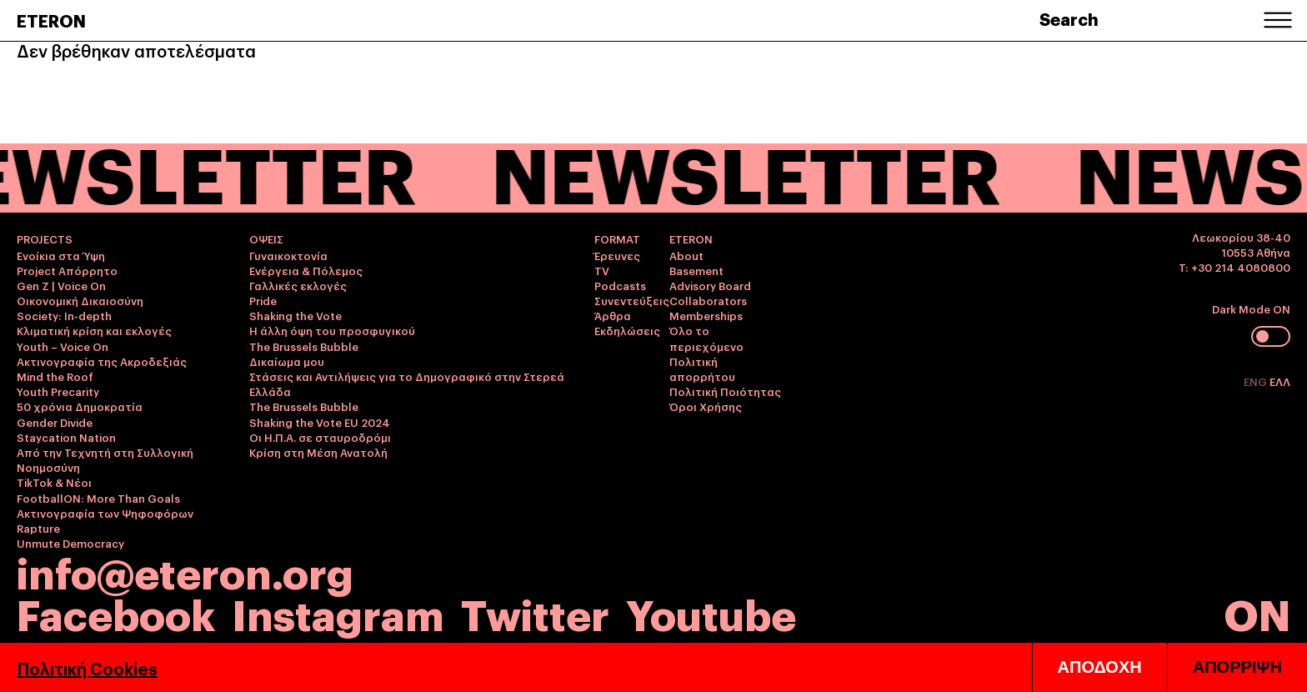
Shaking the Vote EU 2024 (319, 421)
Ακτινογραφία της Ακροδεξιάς (102, 361)
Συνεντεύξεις (631, 300)
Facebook (116, 612)
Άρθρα (612, 315)
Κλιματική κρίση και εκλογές (94, 330)
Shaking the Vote (295, 315)
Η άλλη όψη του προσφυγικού (332, 330)
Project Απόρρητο (67, 270)
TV (601, 270)
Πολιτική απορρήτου (702, 369)
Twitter (535, 612)
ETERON (51, 20)
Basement (696, 270)
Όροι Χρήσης (705, 406)
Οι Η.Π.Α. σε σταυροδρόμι (320, 436)
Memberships (706, 315)
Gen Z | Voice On (61, 285)
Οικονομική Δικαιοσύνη (80, 300)
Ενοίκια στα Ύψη (61, 255)
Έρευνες (617, 255)
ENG (1256, 381)
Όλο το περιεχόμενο (706, 338)
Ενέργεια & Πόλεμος (306, 270)
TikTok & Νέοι (54, 481)
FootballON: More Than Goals (98, 497)
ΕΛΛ (1279, 381)
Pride (263, 300)
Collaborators (708, 300)
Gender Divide (55, 421)
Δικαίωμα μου (286, 361)
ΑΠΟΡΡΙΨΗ (1237, 667)
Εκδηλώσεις (627, 330)
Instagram (338, 612)
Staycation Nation (66, 436)
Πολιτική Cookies (87, 668)
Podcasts (620, 285)
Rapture (38, 527)
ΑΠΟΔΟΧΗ (1100, 667)
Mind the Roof (55, 376)
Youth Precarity (58, 391)
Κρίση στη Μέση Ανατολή (318, 451)
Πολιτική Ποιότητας (725, 391)
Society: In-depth (64, 315)
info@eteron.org (185, 571)
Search (1069, 18)
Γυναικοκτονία (288, 255)
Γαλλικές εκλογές (298, 285)
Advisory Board (710, 285)
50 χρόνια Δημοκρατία (80, 406)
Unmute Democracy (70, 542)
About (686, 255)
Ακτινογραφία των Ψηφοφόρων (105, 512)
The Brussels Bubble (303, 346)
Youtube (711, 612)
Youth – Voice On (62, 346)
